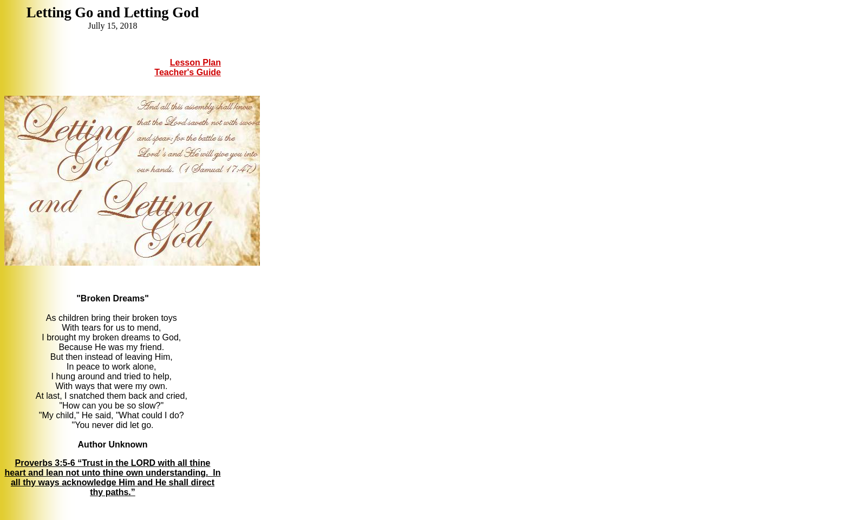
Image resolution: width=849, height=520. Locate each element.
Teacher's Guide (187, 72)
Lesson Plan (195, 62)
